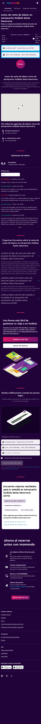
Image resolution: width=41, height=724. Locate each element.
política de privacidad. (12, 468)
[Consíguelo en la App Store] (18, 667)
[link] (20, 339)
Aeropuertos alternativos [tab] (13, 505)
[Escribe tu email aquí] (22, 453)
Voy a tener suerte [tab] (27, 510)
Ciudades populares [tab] (11, 510)
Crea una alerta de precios (18, 586)
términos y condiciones (33, 467)
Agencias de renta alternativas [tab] (15, 501)
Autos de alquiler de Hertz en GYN (14, 522)
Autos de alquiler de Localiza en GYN (15, 524)
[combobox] (4, 39)
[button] (3, 3)
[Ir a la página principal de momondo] (13, 3)
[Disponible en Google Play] (6, 667)
